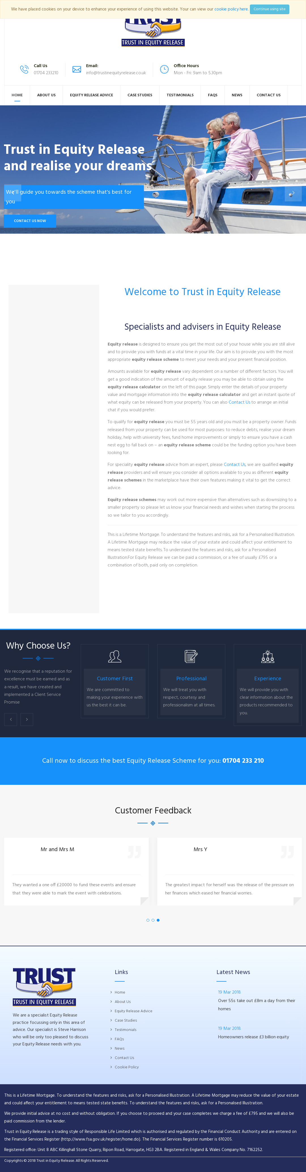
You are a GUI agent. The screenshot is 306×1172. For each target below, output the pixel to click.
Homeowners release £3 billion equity (253, 1037)
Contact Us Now (30, 221)
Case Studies (140, 95)
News (237, 95)
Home (17, 95)
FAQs (212, 95)
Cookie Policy (127, 1067)
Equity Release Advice (91, 95)
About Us (46, 95)
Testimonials (180, 95)
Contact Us (268, 95)
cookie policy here (231, 9)
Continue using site (270, 9)
